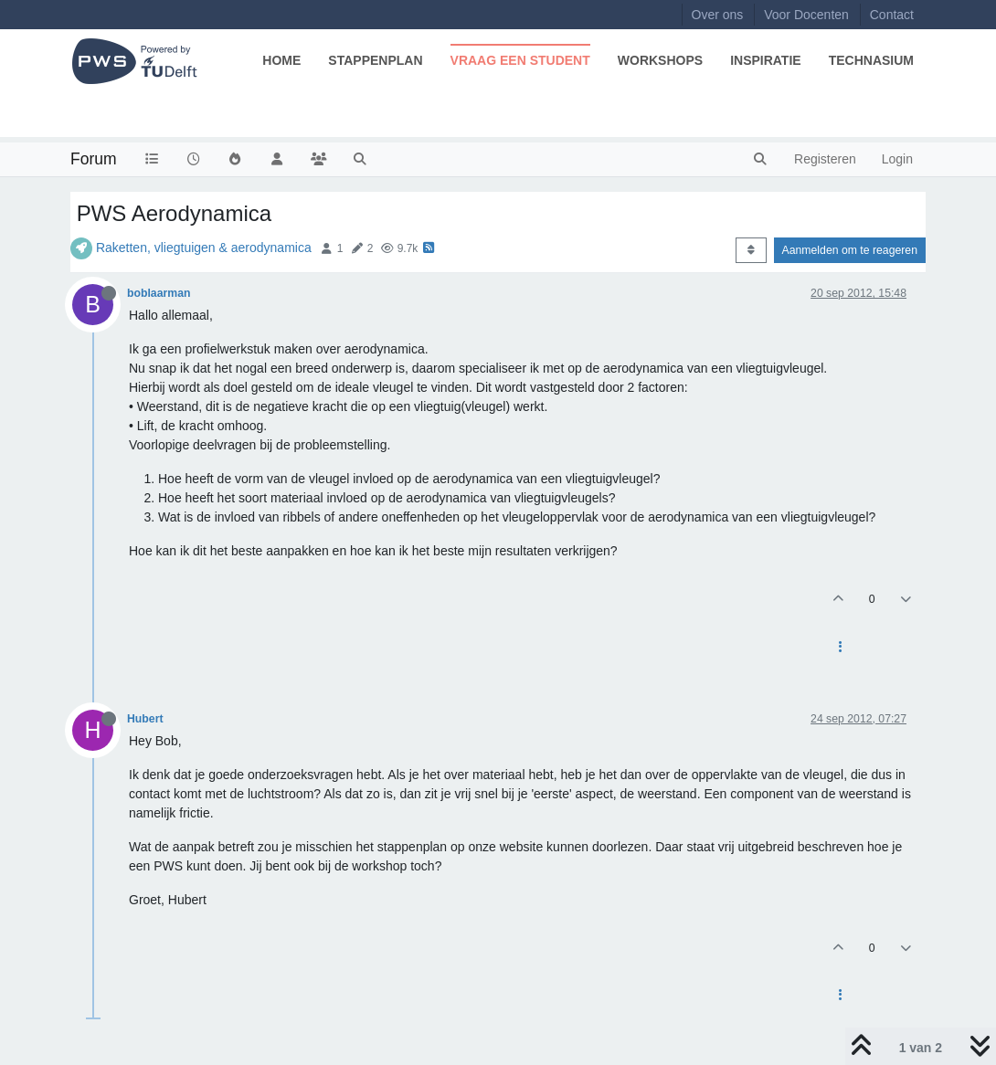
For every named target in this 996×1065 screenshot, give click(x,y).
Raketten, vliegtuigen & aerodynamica (204, 247)
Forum (93, 159)
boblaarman (158, 293)
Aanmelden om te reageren (849, 250)
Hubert (145, 718)
